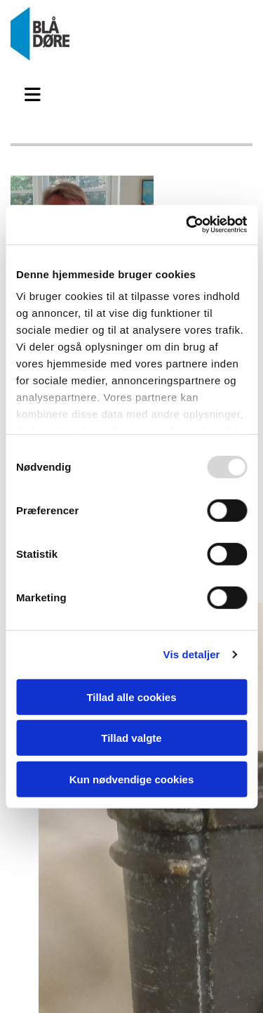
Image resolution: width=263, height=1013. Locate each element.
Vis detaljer (191, 654)
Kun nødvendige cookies (131, 779)
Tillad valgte (131, 738)
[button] (36, 93)
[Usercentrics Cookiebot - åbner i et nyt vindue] (187, 225)
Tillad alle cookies (131, 696)
